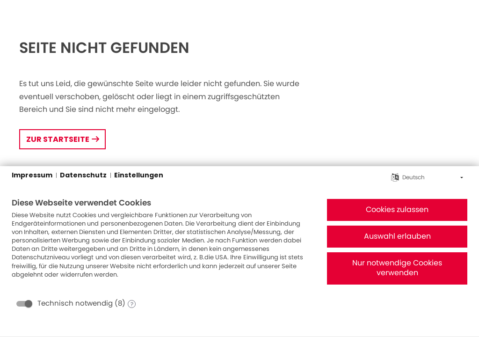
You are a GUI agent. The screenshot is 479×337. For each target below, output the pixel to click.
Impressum (32, 175)
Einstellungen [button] (138, 175)
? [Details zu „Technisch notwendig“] (132, 304)
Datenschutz (83, 175)
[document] (162, 245)
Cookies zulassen (397, 209)
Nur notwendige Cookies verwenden (397, 268)
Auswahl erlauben (397, 236)
